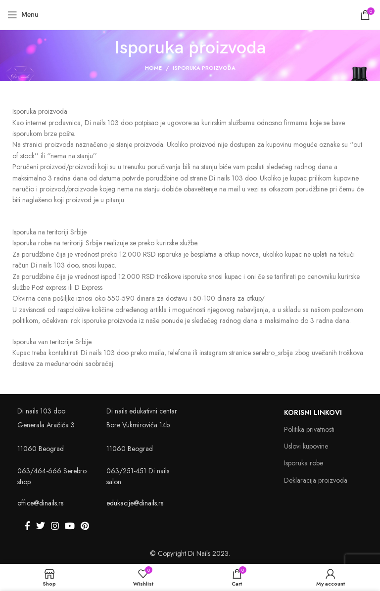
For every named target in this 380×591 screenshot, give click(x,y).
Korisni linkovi (313, 412)
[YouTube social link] (70, 525)
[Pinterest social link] (85, 525)
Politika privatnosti (309, 429)
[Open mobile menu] (23, 15)
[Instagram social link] (55, 525)
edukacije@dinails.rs (134, 503)
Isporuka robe (303, 463)
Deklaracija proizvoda (315, 480)
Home (153, 68)
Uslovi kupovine (306, 446)
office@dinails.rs (40, 503)
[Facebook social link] (27, 525)
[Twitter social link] (40, 525)
